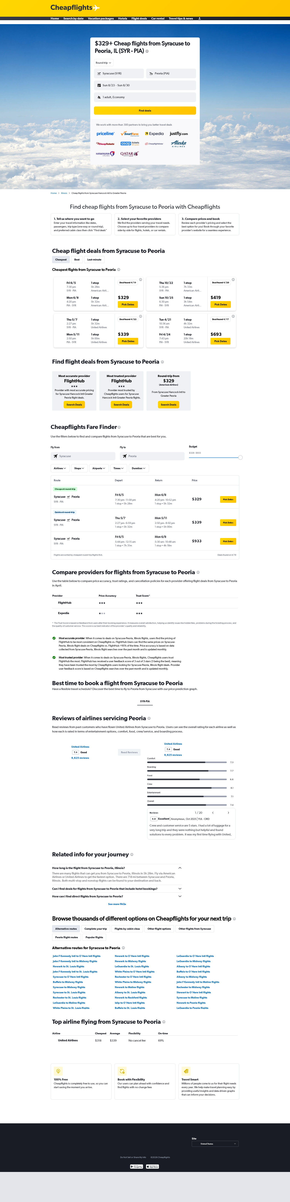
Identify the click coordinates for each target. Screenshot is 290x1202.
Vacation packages (101, 20)
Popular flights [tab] (94, 934)
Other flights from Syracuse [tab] (195, 925)
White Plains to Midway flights (133, 979)
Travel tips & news (181, 20)
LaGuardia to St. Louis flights (132, 963)
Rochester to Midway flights (193, 984)
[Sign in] (199, 20)
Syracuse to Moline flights (192, 994)
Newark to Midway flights (130, 958)
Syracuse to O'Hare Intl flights (70, 973)
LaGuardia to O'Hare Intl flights (195, 953)
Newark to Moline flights (129, 984)
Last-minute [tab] (94, 256)
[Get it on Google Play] (136, 1164)
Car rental (157, 20)
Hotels (122, 20)
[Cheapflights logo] (71, 8)
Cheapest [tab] (61, 256)
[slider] (240, 454)
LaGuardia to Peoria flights (192, 1004)
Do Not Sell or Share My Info (133, 1154)
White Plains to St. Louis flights (71, 1004)
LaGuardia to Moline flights (69, 999)
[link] (74, 401)
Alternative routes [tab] (66, 925)
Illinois (64, 190)
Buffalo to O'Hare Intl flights (193, 968)
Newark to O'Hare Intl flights (132, 953)
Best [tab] (77, 256)
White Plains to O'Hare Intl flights (134, 968)
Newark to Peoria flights (191, 999)
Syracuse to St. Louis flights (69, 989)
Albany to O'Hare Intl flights (193, 963)
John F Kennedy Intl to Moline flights (198, 979)
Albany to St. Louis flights (130, 989)
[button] (117, 84)
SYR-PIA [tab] (145, 698)
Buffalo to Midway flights (68, 979)
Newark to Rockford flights (131, 994)
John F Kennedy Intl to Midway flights (75, 958)
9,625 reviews (80, 754)
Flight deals (139, 20)
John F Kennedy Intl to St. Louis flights (75, 968)
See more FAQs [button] (117, 901)
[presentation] (147, 51)
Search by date (73, 20)
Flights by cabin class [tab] (127, 925)
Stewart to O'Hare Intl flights (194, 989)
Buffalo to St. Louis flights (130, 1004)
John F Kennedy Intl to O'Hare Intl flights (76, 953)
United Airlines (80, 743)
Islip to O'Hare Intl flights (130, 999)
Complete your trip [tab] (96, 925)
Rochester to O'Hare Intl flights (133, 973)
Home (55, 20)
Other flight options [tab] (159, 925)
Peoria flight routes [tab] (66, 934)
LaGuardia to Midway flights (193, 958)
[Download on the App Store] (152, 1164)
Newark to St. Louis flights (68, 963)
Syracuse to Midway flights (69, 984)
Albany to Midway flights (192, 973)
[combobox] (104, 62)
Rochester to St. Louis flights (69, 994)
